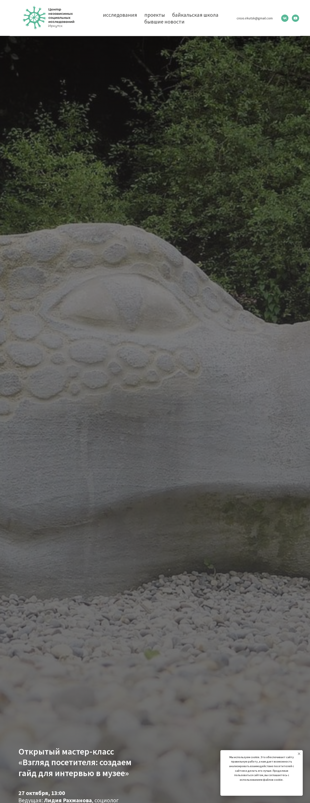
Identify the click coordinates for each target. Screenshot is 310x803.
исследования (120, 14)
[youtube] (295, 18)
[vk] (284, 18)
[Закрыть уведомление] (299, 753)
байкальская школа (195, 14)
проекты (154, 14)
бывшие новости (164, 21)
